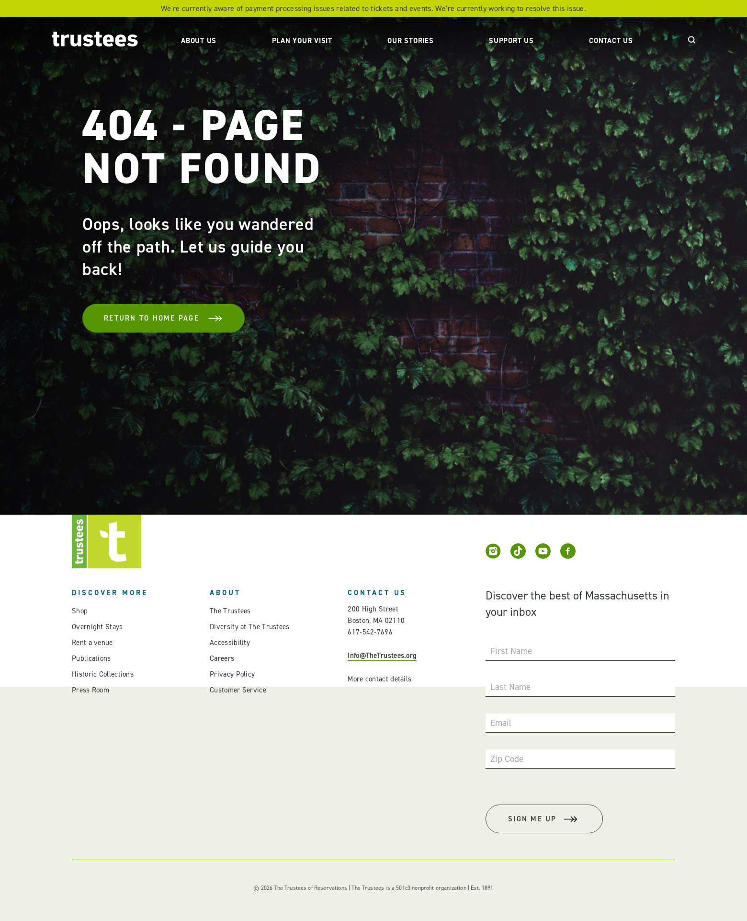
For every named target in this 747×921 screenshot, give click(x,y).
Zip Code (506, 758)
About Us (198, 41)
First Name (511, 651)
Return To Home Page (163, 318)
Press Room (90, 690)
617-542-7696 (370, 632)
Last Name (510, 687)
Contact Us (611, 41)
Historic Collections (103, 674)
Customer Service (238, 690)
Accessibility (230, 642)
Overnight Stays (97, 627)
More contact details (379, 679)
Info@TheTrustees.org (382, 655)
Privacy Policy (232, 674)
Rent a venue (92, 642)
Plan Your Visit (302, 41)
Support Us (511, 41)
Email (500, 722)
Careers (222, 658)
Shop (80, 611)
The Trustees (230, 611)
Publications (91, 658)
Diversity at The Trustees (250, 627)
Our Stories (410, 41)
